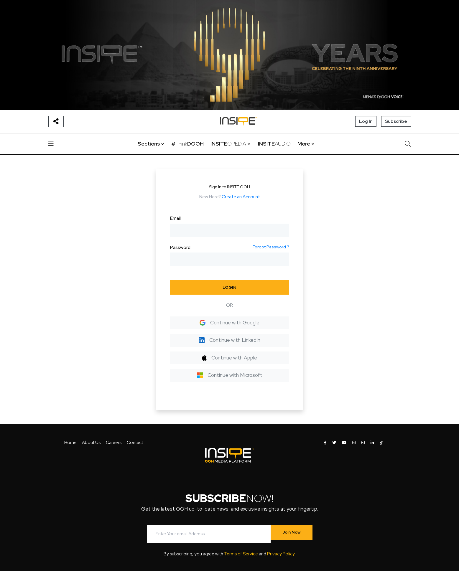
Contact (135, 442)
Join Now (291, 532)
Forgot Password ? (271, 247)
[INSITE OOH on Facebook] (325, 443)
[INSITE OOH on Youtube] (344, 443)
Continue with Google (229, 322)
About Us (91, 442)
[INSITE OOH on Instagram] (354, 443)
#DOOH (187, 143)
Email (175, 218)
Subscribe (396, 121)
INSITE (228, 143)
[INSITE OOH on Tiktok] (381, 443)
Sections (149, 143)
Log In (366, 121)
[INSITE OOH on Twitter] (334, 443)
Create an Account (241, 197)
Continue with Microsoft (229, 375)
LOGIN (229, 287)
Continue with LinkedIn (229, 340)
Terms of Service (241, 554)
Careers (113, 442)
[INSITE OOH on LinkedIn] (372, 443)
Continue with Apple (229, 357)
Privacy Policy (281, 554)
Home (70, 442)
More (303, 143)
